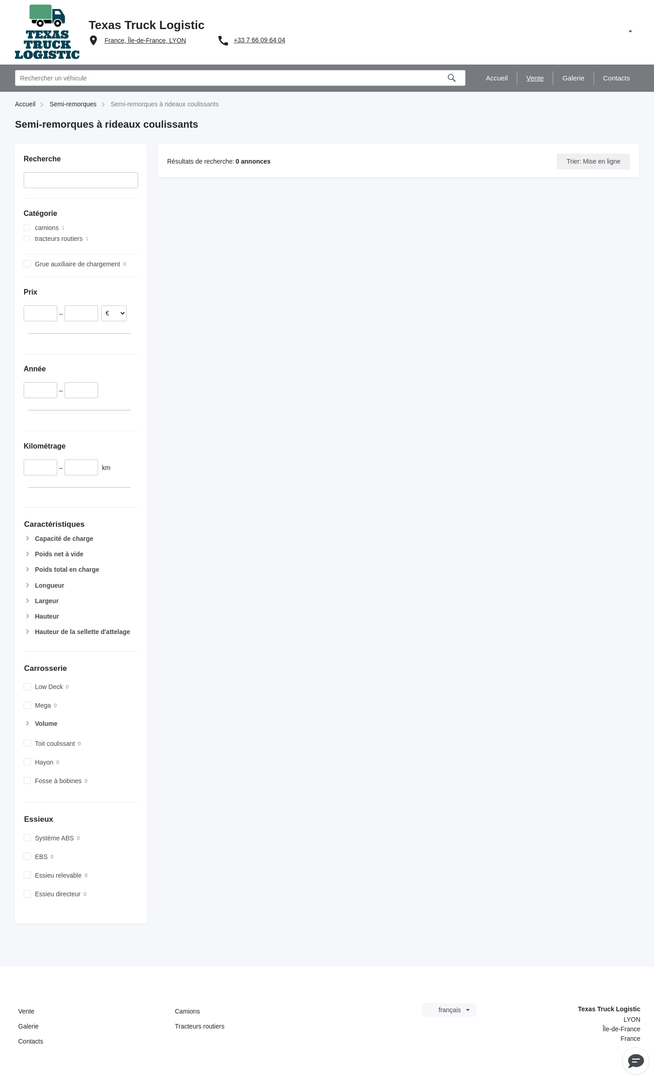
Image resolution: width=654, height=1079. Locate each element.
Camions (187, 1011)
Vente (26, 1011)
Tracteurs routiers (199, 1026)
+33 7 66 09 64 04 (259, 40)
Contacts (30, 1041)
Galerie (28, 1026)
